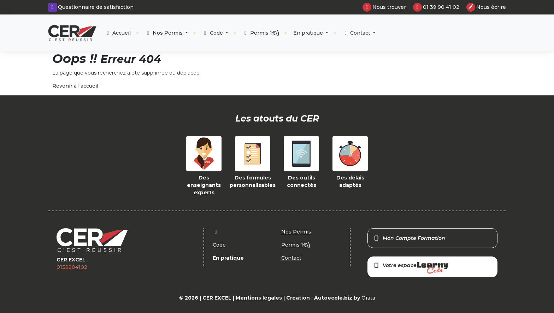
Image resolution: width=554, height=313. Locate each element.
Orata (368, 298)
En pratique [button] (308, 33)
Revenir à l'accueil (75, 86)
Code (213, 33)
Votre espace (410, 268)
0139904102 (72, 267)
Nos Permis (164, 33)
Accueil (118, 33)
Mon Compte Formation (409, 238)
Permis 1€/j (260, 33)
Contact (357, 33)
